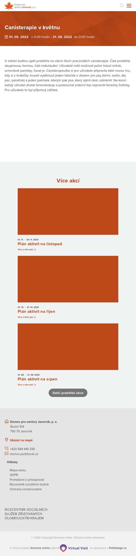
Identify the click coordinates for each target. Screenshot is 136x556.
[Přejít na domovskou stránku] (20, 5)
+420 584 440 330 (22, 449)
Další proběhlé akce (68, 393)
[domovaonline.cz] (40, 548)
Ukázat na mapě (21, 440)
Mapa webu (18, 470)
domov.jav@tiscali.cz (24, 454)
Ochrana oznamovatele (26, 489)
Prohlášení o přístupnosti (27, 480)
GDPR (14, 475)
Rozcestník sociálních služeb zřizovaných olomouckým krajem (26, 514)
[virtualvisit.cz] (74, 548)
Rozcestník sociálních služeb (29, 485)
